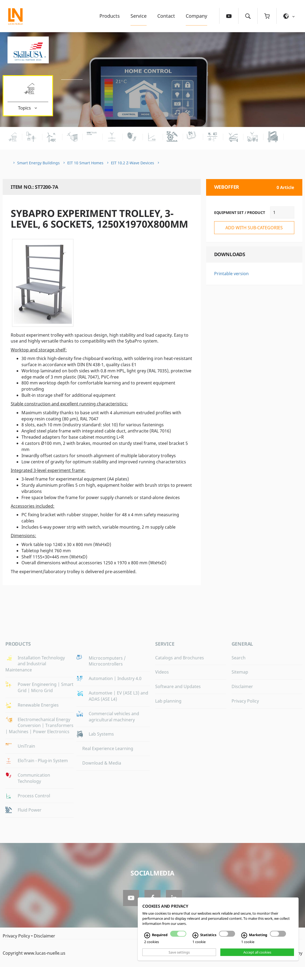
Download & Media (101, 763)
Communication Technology (34, 778)
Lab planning (168, 701)
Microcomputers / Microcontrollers (107, 661)
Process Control (34, 796)
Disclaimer (242, 686)
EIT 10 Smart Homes (85, 162)
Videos (162, 672)
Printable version (231, 274)
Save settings (179, 952)
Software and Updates (178, 686)
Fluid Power (30, 810)
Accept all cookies (257, 952)
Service (139, 16)
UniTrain (26, 746)
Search (239, 658)
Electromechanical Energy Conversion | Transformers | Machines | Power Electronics (39, 726)
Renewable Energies (38, 705)
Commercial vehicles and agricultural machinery (114, 717)
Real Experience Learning (107, 748)
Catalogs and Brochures (179, 658)
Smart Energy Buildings (38, 162)
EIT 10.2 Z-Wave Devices (132, 162)
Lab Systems (101, 734)
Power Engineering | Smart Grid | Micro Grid (45, 687)
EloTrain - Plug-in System (43, 761)
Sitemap (240, 672)
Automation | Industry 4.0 (115, 678)
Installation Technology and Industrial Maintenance (35, 664)
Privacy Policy (245, 701)
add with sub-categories (254, 228)
